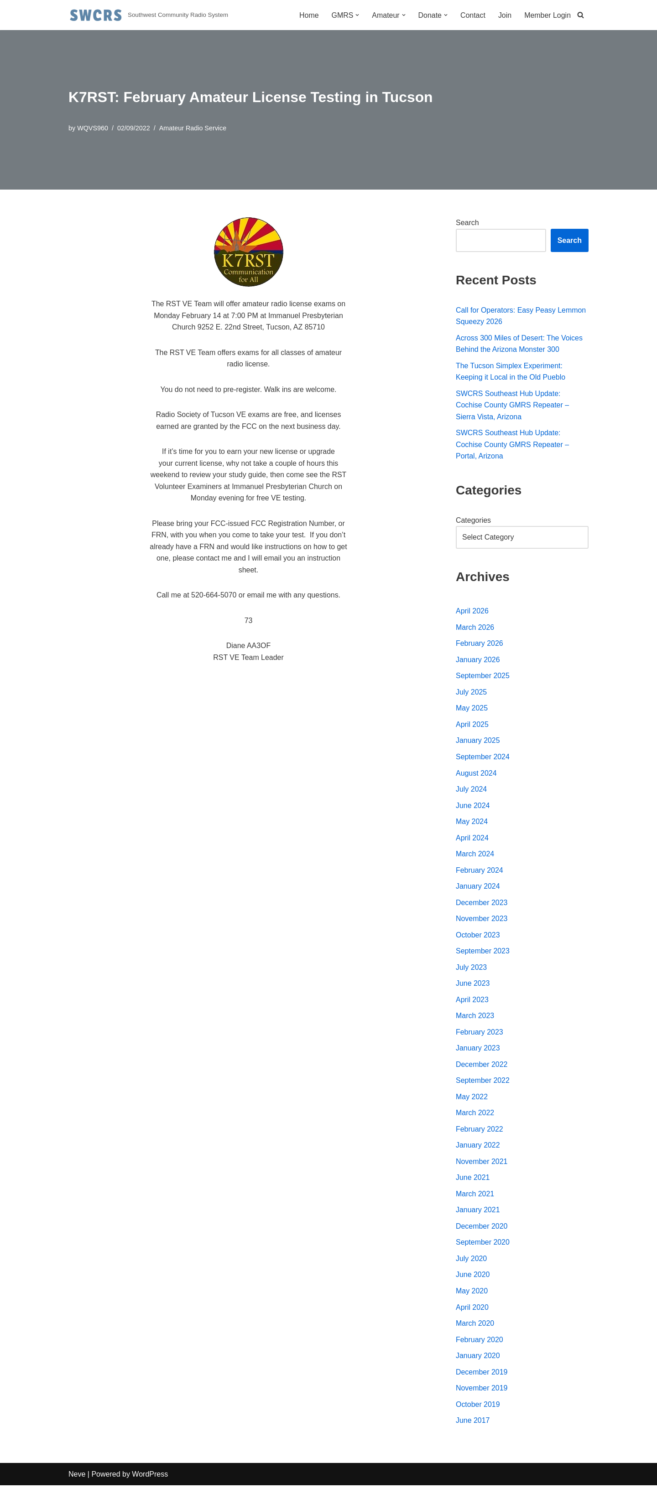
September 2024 (483, 758)
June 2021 (473, 1180)
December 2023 (482, 904)
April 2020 (472, 1309)
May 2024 (472, 823)
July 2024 (471, 790)
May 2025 (472, 709)
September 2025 (483, 676)
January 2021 (478, 1212)
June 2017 (473, 1423)
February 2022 (479, 1131)
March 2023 (475, 1017)
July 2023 (471, 969)
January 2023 (478, 1050)
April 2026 (472, 612)
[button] (357, 15)
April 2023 (472, 1001)
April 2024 (472, 839)
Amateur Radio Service (193, 128)
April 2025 (472, 725)
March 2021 (475, 1196)
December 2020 (482, 1228)
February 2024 (479, 871)
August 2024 (476, 774)
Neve (76, 1476)
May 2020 (472, 1293)
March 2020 (475, 1325)
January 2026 (478, 660)
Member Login (547, 15)
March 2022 (475, 1114)
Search (467, 223)
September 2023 (483, 952)
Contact (472, 15)
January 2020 (478, 1358)
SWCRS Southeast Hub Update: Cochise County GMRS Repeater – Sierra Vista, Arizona (512, 405)
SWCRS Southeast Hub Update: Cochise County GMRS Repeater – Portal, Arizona (512, 444)
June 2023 (473, 985)
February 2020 (479, 1342)
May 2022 (472, 1098)
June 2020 (473, 1277)
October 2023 (478, 936)
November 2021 (482, 1163)
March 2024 (475, 855)
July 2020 (471, 1261)
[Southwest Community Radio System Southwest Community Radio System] (148, 15)
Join (504, 15)
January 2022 (478, 1147)
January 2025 (478, 742)
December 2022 (482, 1066)
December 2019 (482, 1374)
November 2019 (482, 1390)
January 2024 (478, 887)
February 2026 (479, 644)
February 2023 (479, 1033)
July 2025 (471, 693)
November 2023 (482, 920)
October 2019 (478, 1407)
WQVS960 (92, 128)
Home (308, 15)
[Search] (580, 15)
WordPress (150, 1476)
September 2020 (483, 1244)
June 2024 (473, 806)
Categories (473, 521)
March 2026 (475, 628)
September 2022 (483, 1082)
